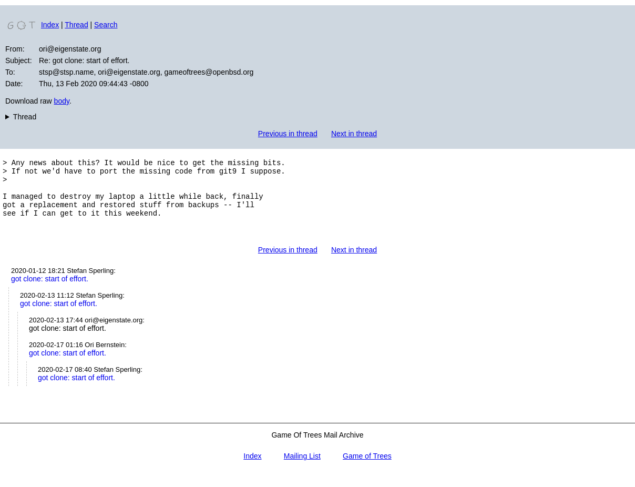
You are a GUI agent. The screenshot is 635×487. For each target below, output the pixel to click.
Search (105, 25)
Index (50, 25)
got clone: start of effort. (49, 293)
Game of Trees (367, 470)
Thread (76, 25)
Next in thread (354, 133)
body (61, 101)
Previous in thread (288, 133)
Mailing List (302, 470)
